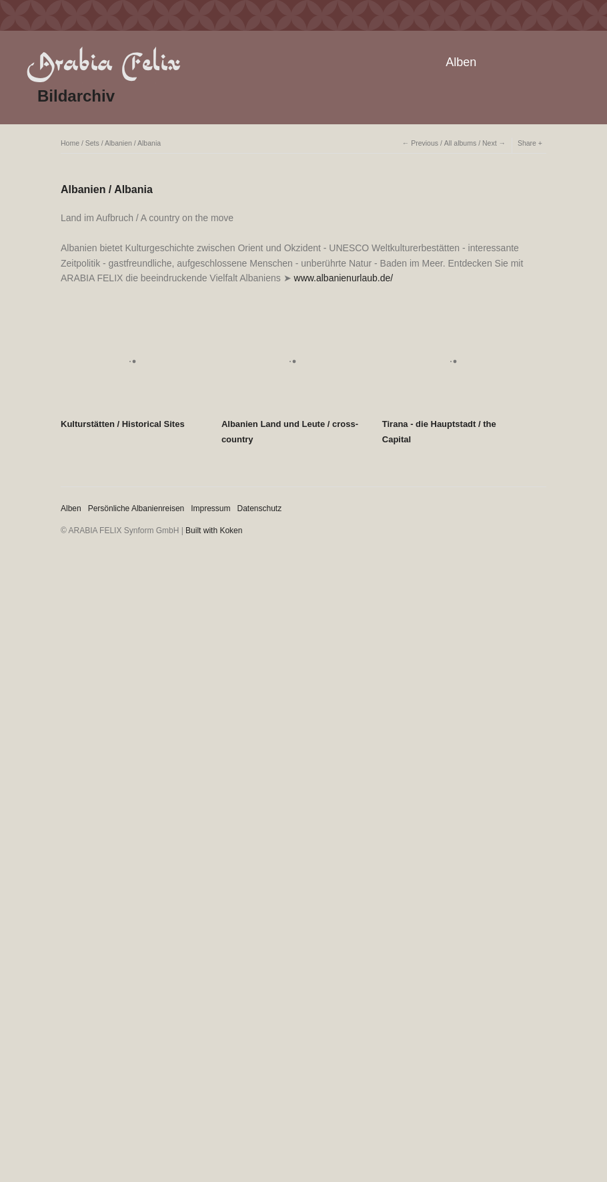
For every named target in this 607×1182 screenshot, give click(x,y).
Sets (92, 143)
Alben (461, 62)
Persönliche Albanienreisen (136, 508)
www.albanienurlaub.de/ (344, 278)
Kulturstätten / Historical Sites (123, 424)
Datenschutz (259, 508)
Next (489, 143)
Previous (424, 143)
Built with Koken (213, 530)
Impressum (210, 508)
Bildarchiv (76, 96)
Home (70, 143)
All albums (460, 143)
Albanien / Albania (133, 143)
